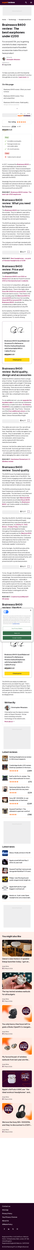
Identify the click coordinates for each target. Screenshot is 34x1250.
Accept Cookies (17, 638)
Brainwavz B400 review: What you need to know (17, 90)
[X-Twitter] (13, 1229)
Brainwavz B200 (23, 177)
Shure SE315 (25, 539)
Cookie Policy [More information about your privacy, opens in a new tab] (16, 623)
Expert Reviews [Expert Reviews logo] (8, 2)
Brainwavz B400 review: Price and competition (14, 97)
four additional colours (17, 437)
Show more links (17, 108)
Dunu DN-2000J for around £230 (14, 317)
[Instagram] (17, 1229)
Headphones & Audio (25, 19)
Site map (5, 1210)
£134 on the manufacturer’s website (15, 307)
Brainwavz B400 (11, 223)
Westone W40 (26, 585)
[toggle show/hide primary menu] (31, 2)
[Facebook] (4, 1229)
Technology (12, 19)
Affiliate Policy (7, 1224)
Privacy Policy (7, 1213)
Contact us (6, 1206)
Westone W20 (25, 537)
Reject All (17, 633)
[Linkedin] (8, 1229)
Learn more (22, 77)
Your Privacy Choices (9, 1217)
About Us (5, 1221)
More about (9, 786)
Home (4, 19)
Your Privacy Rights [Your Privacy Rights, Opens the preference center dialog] (17, 628)
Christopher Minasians (13, 59)
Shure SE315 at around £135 (12, 326)
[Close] (31, 610)
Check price (17, 386)
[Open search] (26, 2)
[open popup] (28, 127)
